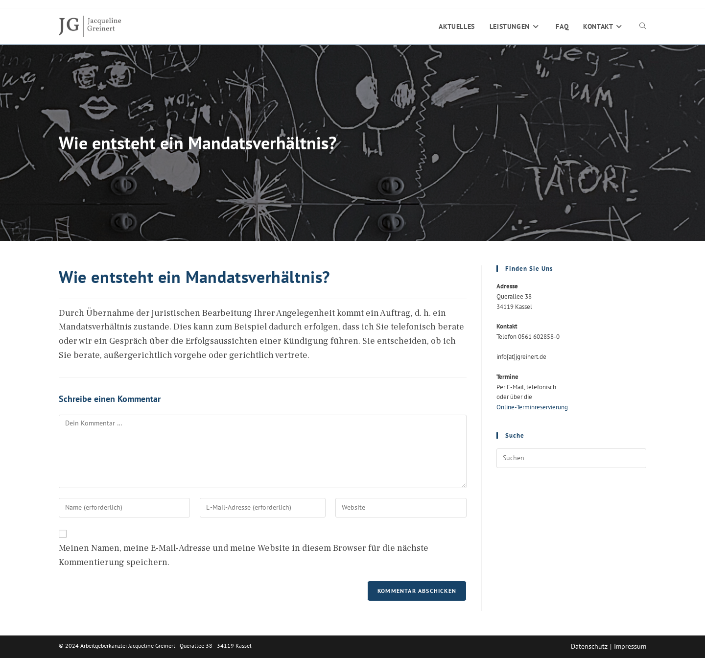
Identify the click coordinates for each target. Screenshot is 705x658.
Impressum (630, 646)
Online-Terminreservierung (532, 407)
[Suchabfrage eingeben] (571, 458)
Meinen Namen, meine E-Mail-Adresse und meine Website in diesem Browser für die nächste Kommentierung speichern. (243, 555)
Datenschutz (589, 646)
